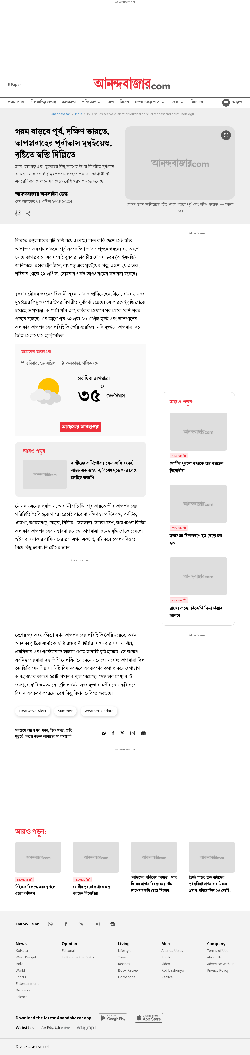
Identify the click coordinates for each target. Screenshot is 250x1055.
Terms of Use (217, 950)
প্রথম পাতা (16, 102)
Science (22, 996)
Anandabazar (60, 114)
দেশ (110, 102)
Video (165, 963)
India (78, 114)
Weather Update (99, 710)
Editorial (68, 950)
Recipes (124, 963)
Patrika (167, 977)
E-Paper (14, 84)
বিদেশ (124, 102)
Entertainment (27, 983)
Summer (65, 710)
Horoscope (126, 977)
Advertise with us (220, 963)
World (20, 970)
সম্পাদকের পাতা (150, 102)
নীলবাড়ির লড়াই (43, 102)
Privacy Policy (218, 970)
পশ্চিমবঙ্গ (92, 102)
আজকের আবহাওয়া (80, 427)
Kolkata (22, 950)
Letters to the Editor (78, 957)
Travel (122, 957)
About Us (214, 957)
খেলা (178, 102)
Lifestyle (124, 950)
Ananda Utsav (172, 950)
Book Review (128, 970)
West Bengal (26, 957)
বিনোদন (196, 102)
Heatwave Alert (32, 710)
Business (23, 990)
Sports (21, 977)
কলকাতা (69, 102)
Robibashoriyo (172, 970)
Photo (166, 957)
